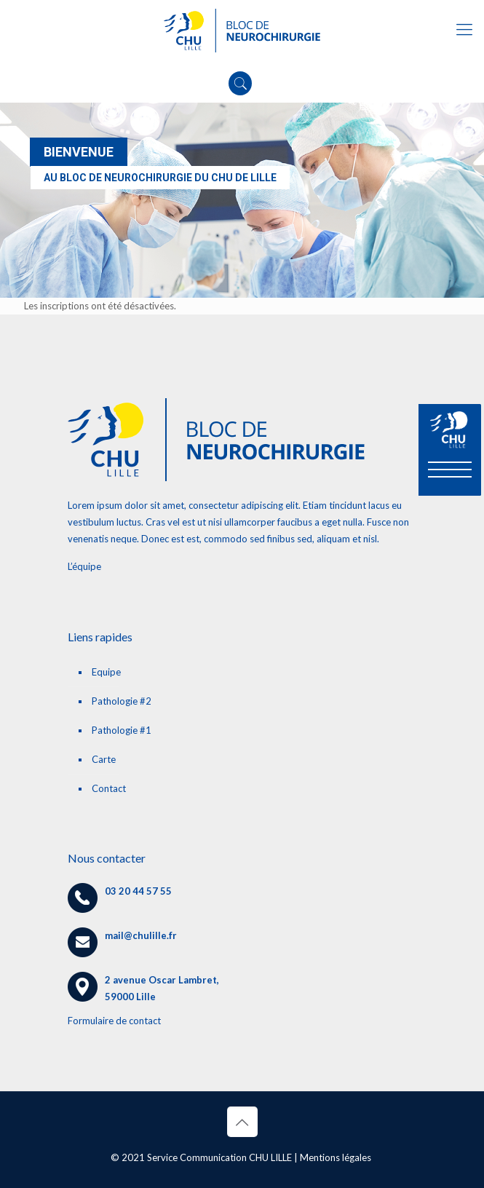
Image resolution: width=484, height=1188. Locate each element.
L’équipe (84, 566)
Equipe (106, 672)
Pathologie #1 (121, 730)
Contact (109, 788)
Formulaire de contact (114, 1020)
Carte (104, 759)
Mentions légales (335, 1157)
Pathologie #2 (121, 701)
